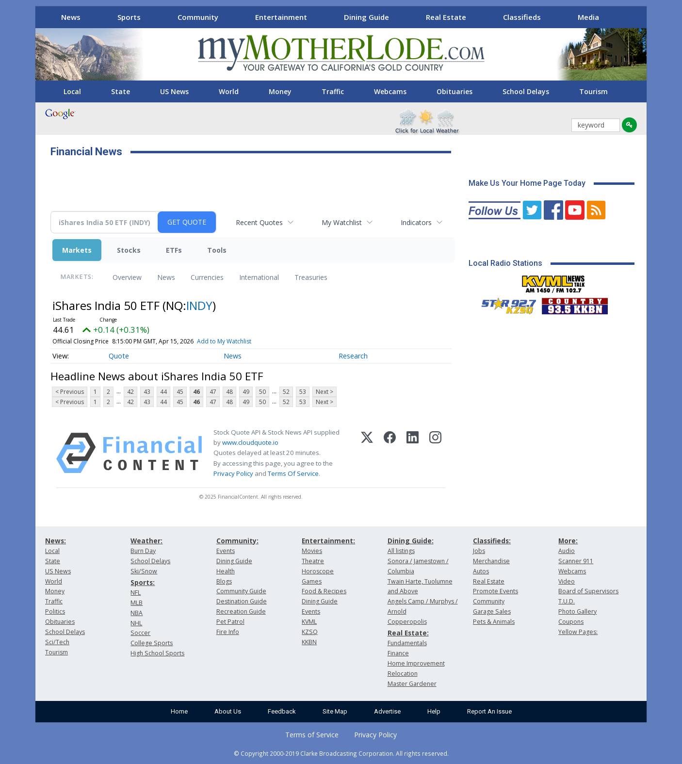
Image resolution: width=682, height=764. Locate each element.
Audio (566, 551)
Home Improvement (416, 663)
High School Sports (157, 653)
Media (588, 17)
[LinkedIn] (412, 453)
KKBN (309, 642)
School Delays (526, 91)
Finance (398, 653)
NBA (136, 613)
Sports (129, 17)
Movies (312, 551)
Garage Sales (492, 611)
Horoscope (318, 571)
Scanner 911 (575, 561)
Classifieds (522, 17)
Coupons (571, 622)
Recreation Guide (241, 611)
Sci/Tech (57, 642)
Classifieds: (492, 540)
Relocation (403, 673)
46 (196, 392)
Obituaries (454, 91)
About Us (227, 711)
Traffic (333, 91)
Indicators (416, 222)
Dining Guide (366, 17)
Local (72, 91)
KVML (309, 622)
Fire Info (227, 632)
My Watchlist (342, 222)
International (259, 277)
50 (262, 392)
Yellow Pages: (578, 632)
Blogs (224, 581)
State (120, 91)
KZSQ (310, 632)
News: (55, 540)
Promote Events (495, 591)
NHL (136, 623)
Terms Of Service (293, 473)
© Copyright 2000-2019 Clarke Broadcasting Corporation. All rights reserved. (341, 753)
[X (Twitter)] (367, 453)
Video (566, 581)
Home (179, 711)
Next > (324, 392)
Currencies (207, 277)
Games (312, 581)
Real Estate (446, 17)
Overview (127, 277)
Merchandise (491, 561)
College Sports (151, 643)
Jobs (479, 551)
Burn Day (143, 551)
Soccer (140, 633)
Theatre (313, 561)
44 (163, 392)
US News (174, 91)
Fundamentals (407, 643)
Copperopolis (407, 622)
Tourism (593, 91)
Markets (77, 250)
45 (180, 392)
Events (225, 551)
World (229, 91)
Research (353, 355)
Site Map (335, 711)
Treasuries (310, 277)
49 (246, 392)
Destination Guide (241, 601)
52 (286, 392)
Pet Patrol (230, 622)
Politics (55, 611)
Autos (481, 571)
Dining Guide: (411, 540)
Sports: (142, 582)
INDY (199, 305)
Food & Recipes (324, 591)
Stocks (129, 250)
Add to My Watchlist (224, 341)
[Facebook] (390, 453)
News (71, 17)
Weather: (146, 540)
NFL (135, 592)
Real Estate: (408, 632)
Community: (237, 540)
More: (568, 540)
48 (229, 392)
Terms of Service (312, 734)
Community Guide (241, 591)
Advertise (387, 711)
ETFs (174, 250)
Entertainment (281, 17)
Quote (119, 355)
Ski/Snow (143, 571)
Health (225, 571)
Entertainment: (328, 540)
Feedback (282, 711)
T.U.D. (566, 601)
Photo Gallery (577, 611)
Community (198, 17)
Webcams (390, 91)
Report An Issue (489, 711)
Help (433, 711)
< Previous (69, 392)
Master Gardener (412, 684)
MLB (136, 603)
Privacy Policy (233, 473)
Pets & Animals (494, 622)
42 (130, 392)
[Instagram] (435, 453)
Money (280, 91)
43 (147, 392)
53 (302, 392)
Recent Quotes (259, 222)
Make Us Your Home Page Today (527, 183)
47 (213, 392)
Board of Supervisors (588, 591)
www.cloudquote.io (250, 442)
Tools (217, 250)
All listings (401, 551)
